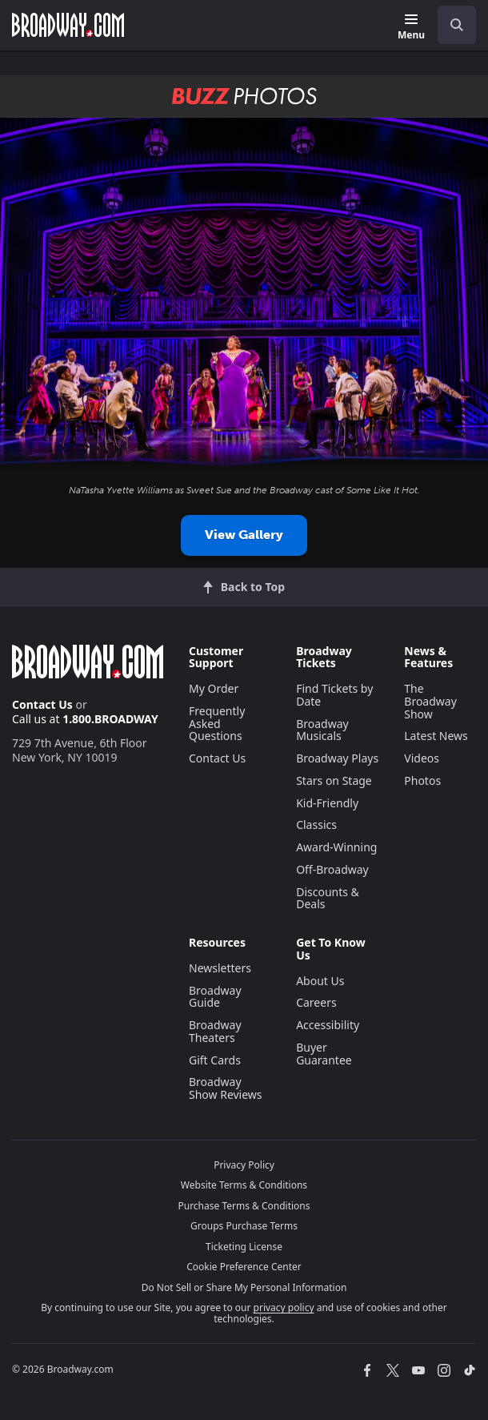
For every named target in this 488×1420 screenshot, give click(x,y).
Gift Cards (215, 1060)
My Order (213, 688)
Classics (316, 824)
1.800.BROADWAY (110, 718)
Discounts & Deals (327, 898)
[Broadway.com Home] (68, 25)
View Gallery (244, 534)
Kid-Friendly (327, 803)
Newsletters (220, 967)
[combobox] (450, 25)
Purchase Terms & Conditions (244, 1206)
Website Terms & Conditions (244, 1185)
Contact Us (42, 704)
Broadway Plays (337, 758)
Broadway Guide (215, 997)
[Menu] (411, 27)
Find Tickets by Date (334, 695)
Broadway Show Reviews (225, 1088)
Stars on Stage (334, 780)
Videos (421, 758)
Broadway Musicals (322, 730)
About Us (320, 980)
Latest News (436, 735)
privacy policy (284, 1307)
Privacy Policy (244, 1165)
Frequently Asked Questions (217, 723)
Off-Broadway (332, 869)
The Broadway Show (430, 701)
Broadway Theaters (215, 1031)
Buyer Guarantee (324, 1054)
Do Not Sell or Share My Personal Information (244, 1287)
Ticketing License (244, 1246)
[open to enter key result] (457, 25)
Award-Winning (336, 847)
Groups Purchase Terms (244, 1226)
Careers (316, 1002)
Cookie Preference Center (244, 1266)
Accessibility (327, 1024)
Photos (422, 780)
